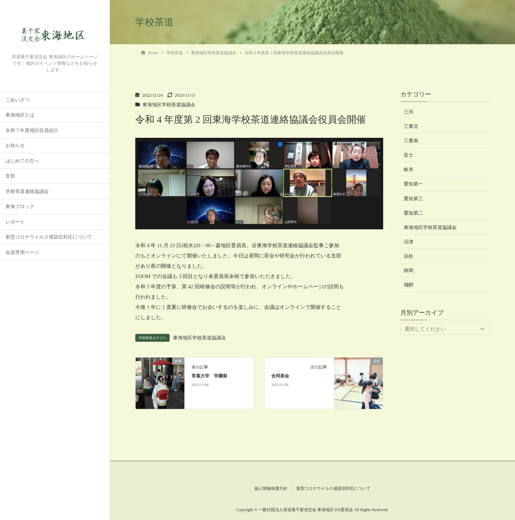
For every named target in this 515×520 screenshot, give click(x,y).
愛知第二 (413, 213)
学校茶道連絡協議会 (27, 191)
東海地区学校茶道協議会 (168, 104)
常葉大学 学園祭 (209, 376)
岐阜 (408, 169)
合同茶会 (280, 376)
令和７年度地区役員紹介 (31, 130)
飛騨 (408, 285)
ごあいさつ (17, 99)
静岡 (408, 270)
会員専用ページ (22, 252)
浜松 (408, 256)
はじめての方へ (22, 161)
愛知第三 (413, 198)
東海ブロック (19, 206)
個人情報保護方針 (270, 488)
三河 (408, 111)
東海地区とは (19, 115)
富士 (408, 155)
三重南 (411, 140)
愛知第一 (413, 183)
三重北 (411, 126)
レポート (15, 222)
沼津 (408, 241)
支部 (10, 176)
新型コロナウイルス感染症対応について (48, 237)
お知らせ (15, 145)
